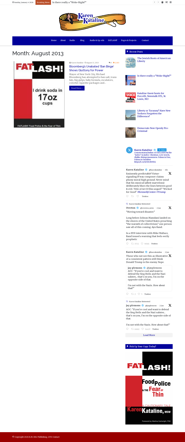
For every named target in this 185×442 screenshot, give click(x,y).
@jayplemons (151, 306)
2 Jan (159, 208)
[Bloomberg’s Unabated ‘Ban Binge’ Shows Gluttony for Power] (39, 94)
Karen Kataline (77, 63)
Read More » (76, 88)
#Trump (161, 192)
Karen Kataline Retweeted (139, 204)
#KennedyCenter (146, 192)
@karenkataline (155, 170)
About (63, 40)
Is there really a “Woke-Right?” (69, 2)
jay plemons (133, 305)
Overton (130, 207)
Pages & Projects (128, 40)
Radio (72, 40)
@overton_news (147, 208)
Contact (145, 40)
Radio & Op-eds (97, 40)
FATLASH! (112, 40)
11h (166, 170)
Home (54, 40)
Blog (82, 40)
